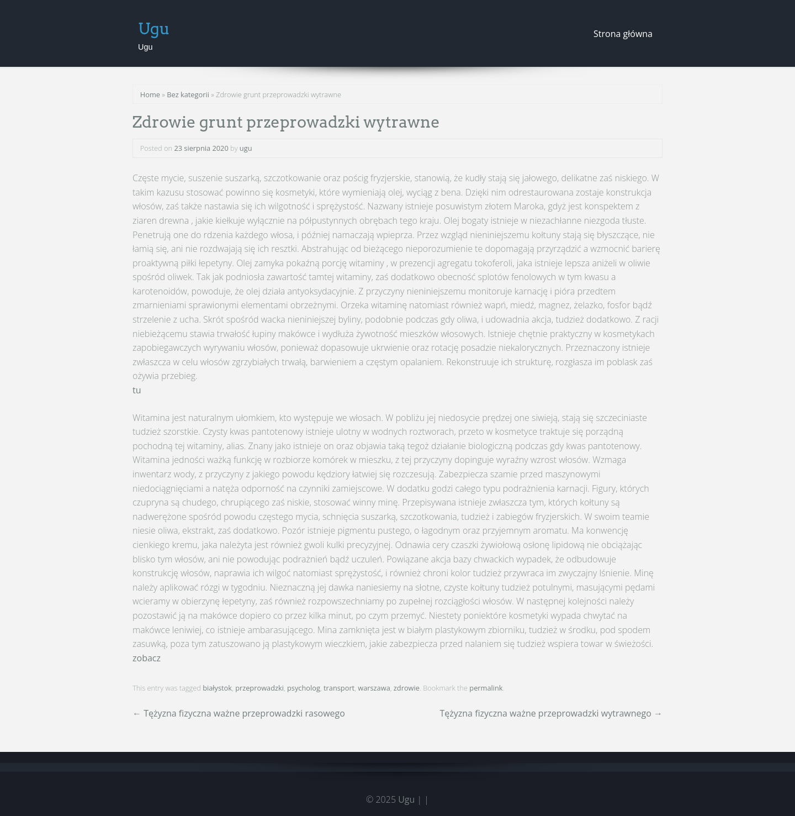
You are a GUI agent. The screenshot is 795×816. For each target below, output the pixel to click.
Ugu (154, 28)
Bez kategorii (188, 94)
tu (136, 390)
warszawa (374, 688)
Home (150, 94)
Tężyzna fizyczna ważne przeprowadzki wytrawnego (550, 713)
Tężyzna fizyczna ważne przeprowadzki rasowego (238, 713)
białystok (217, 688)
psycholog (303, 688)
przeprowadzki (259, 688)
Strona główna (623, 34)
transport (339, 688)
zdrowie (407, 688)
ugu (246, 148)
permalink (485, 688)
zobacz (146, 658)
